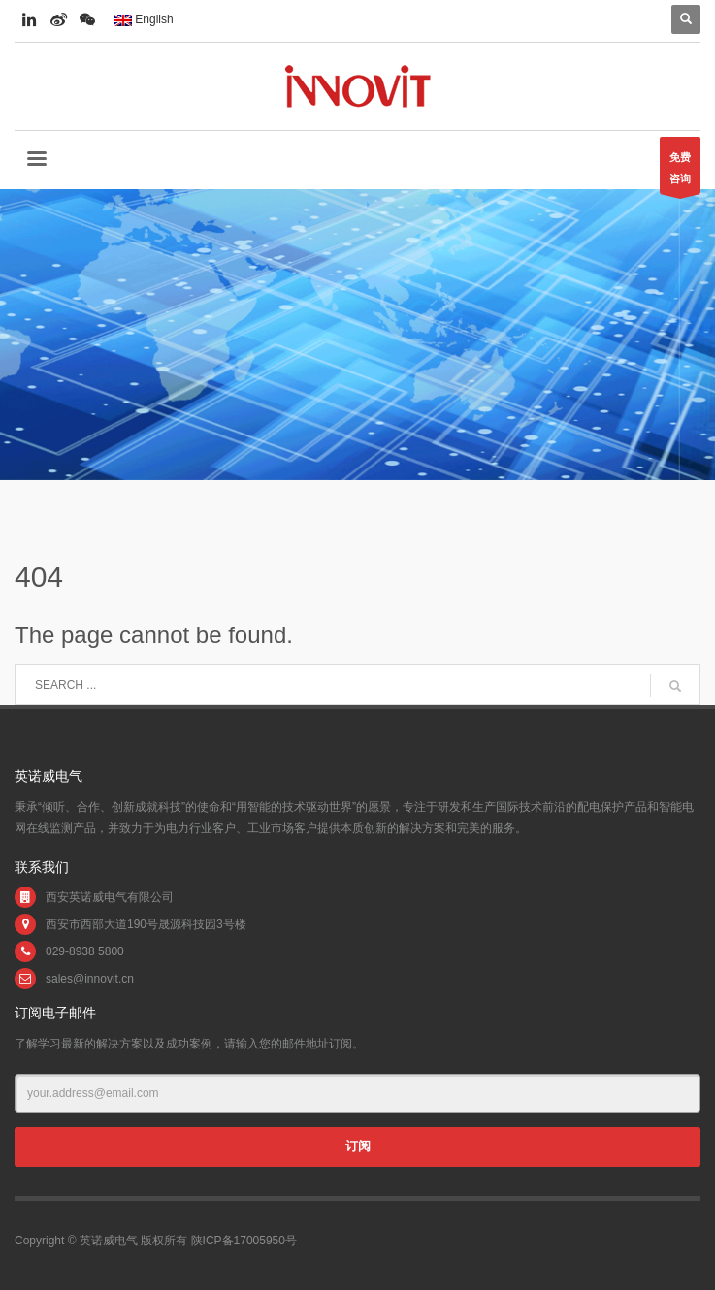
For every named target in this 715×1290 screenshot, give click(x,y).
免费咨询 (680, 172)
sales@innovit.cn (90, 978)
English (144, 19)
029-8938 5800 (85, 951)
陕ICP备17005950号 (244, 1240)
